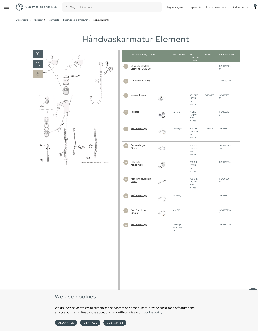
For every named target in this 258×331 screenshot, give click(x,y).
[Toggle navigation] (6, 7)
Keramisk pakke (139, 95)
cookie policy (153, 312)
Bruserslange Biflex (138, 146)
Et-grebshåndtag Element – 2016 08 (141, 67)
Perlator (135, 111)
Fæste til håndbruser (137, 163)
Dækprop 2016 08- (141, 80)
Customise (115, 322)
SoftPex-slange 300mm (139, 211)
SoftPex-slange (139, 128)
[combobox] (116, 7)
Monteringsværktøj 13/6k (141, 180)
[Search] (66, 7)
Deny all (90, 322)
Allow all (66, 322)
